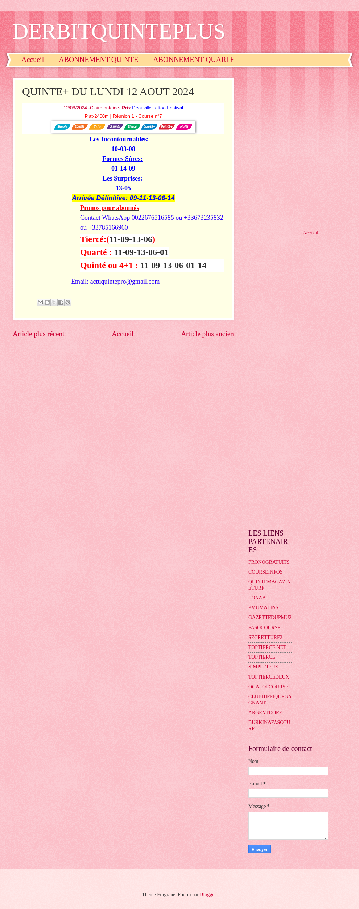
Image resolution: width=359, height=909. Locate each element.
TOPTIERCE (261, 657)
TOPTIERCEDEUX (268, 677)
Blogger (208, 894)
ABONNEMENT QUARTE (194, 60)
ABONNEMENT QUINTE (98, 60)
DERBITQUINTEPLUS (119, 31)
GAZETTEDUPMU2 (270, 617)
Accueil (32, 60)
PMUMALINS (263, 607)
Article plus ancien (207, 334)
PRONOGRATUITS (268, 562)
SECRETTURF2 (265, 637)
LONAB (257, 598)
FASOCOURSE (264, 627)
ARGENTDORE (265, 712)
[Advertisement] (75, 147)
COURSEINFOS (265, 572)
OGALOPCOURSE (268, 687)
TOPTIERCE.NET (267, 647)
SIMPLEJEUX (263, 667)
